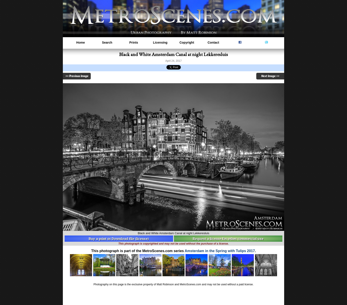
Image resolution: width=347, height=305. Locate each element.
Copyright (186, 42)
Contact (213, 42)
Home (80, 42)
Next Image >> (270, 76)
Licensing (160, 42)
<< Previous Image (76, 76)
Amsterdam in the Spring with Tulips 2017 (220, 251)
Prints (133, 42)
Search (107, 42)
